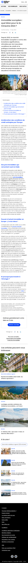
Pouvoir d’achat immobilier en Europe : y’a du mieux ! (12, 111)
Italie (22, 291)
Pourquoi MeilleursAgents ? (9, 511)
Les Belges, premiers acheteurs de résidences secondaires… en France (11, 405)
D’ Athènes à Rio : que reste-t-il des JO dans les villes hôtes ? (12, 432)
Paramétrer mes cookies (8, 539)
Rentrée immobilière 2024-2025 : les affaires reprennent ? (12, 377)
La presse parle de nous (8, 515)
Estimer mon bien (14, 325)
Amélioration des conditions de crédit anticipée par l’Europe (14, 104)
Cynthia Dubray (5, 30)
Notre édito (5, 520)
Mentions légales (6, 532)
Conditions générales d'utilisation (11, 530)
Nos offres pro (5, 524)
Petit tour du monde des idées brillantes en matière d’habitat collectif (18, 464)
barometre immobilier (14, 338)
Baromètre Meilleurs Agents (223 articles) (14, 444)
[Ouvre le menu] (24, 2)
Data (3, 522)
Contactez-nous (6, 550)
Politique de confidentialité (9, 537)
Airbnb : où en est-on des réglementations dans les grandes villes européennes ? (18, 453)
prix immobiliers (18, 177)
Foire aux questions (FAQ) (8, 548)
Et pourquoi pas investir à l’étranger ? (14, 114)
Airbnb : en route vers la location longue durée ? (17, 473)
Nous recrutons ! (6, 517)
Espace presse (6, 513)
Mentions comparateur (8, 541)
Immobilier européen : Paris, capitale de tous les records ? (19, 494)
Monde (14, 10)
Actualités (8, 10)
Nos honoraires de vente (8, 535)
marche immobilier (13, 340)
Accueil (3, 6)
